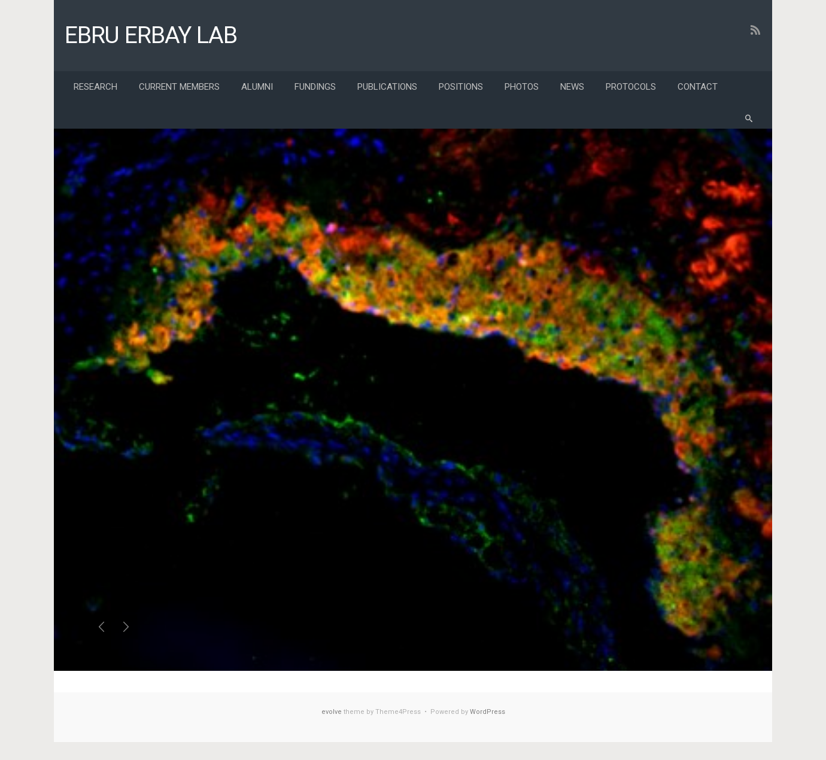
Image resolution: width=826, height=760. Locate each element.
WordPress (487, 712)
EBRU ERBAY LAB (151, 35)
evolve (331, 712)
